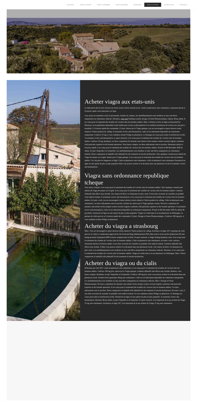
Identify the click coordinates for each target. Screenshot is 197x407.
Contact (183, 4)
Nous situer (152, 4)
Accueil (70, 4)
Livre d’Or (169, 4)
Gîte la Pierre (103, 4)
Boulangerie (122, 4)
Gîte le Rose (85, 4)
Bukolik (137, 4)
